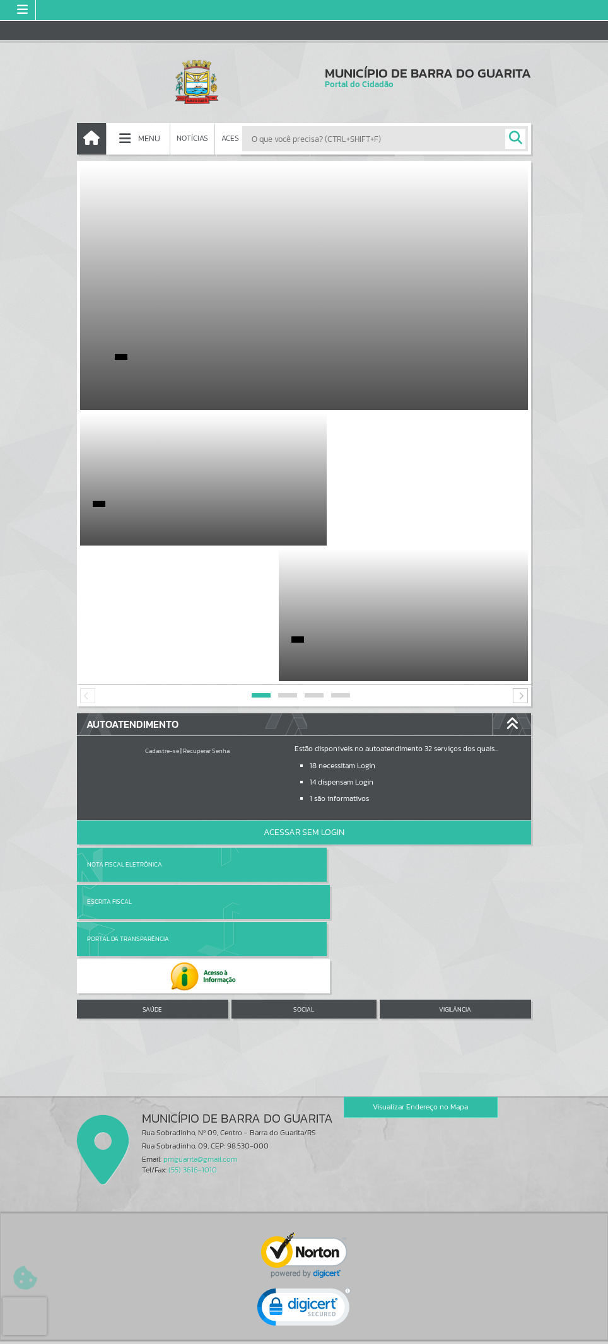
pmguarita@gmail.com (200, 948)
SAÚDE (152, 799)
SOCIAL (303, 799)
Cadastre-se (162, 615)
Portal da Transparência (128, 766)
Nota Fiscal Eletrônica (124, 728)
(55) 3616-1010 (192, 959)
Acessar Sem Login (304, 696)
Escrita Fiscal (336, 728)
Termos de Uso (304, 1321)
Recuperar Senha (206, 615)
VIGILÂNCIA (455, 799)
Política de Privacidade (304, 1331)
